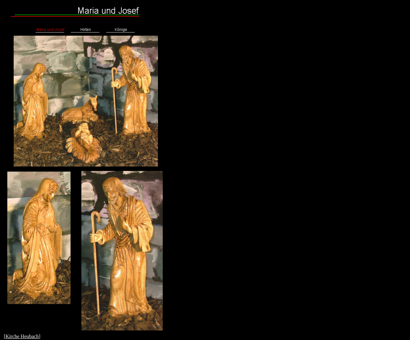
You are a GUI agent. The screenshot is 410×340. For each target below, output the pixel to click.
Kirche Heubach (21, 336)
